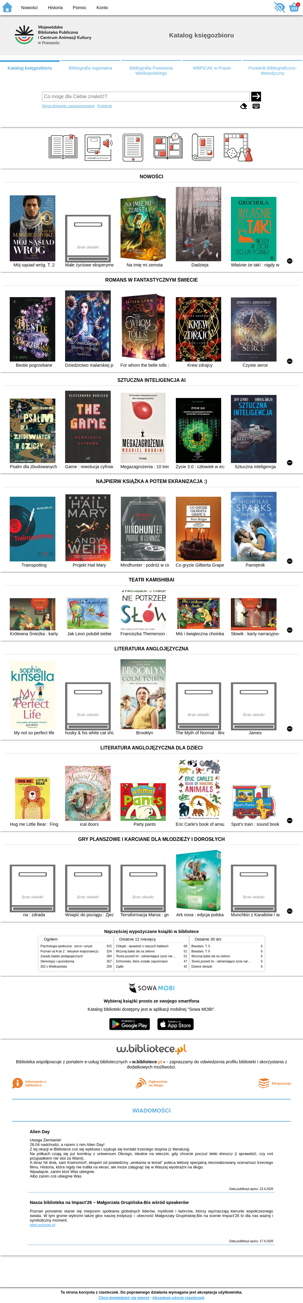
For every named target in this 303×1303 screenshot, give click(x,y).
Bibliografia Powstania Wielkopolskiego (151, 71)
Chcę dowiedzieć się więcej (124, 1297)
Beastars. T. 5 (200, 946)
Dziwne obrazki (201, 966)
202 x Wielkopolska (53, 966)
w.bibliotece (147, 1061)
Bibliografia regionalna (90, 68)
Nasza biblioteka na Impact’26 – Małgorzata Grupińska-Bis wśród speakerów (109, 1202)
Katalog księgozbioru (30, 68)
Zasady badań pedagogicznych (61, 956)
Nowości (29, 7)
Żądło (120, 966)
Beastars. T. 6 (200, 951)
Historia (55, 7)
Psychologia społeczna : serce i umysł (66, 946)
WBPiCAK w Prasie (212, 68)
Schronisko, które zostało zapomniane (142, 961)
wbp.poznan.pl (42, 1224)
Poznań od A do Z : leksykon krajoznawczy (69, 951)
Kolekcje (104, 106)
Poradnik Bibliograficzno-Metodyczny (273, 71)
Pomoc (79, 7)
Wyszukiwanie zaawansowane (68, 106)
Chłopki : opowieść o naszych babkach (142, 946)
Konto (102, 7)
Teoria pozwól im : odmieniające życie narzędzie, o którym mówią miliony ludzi (169, 956)
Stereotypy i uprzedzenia (57, 961)
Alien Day (40, 1131)
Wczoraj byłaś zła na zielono (135, 951)
